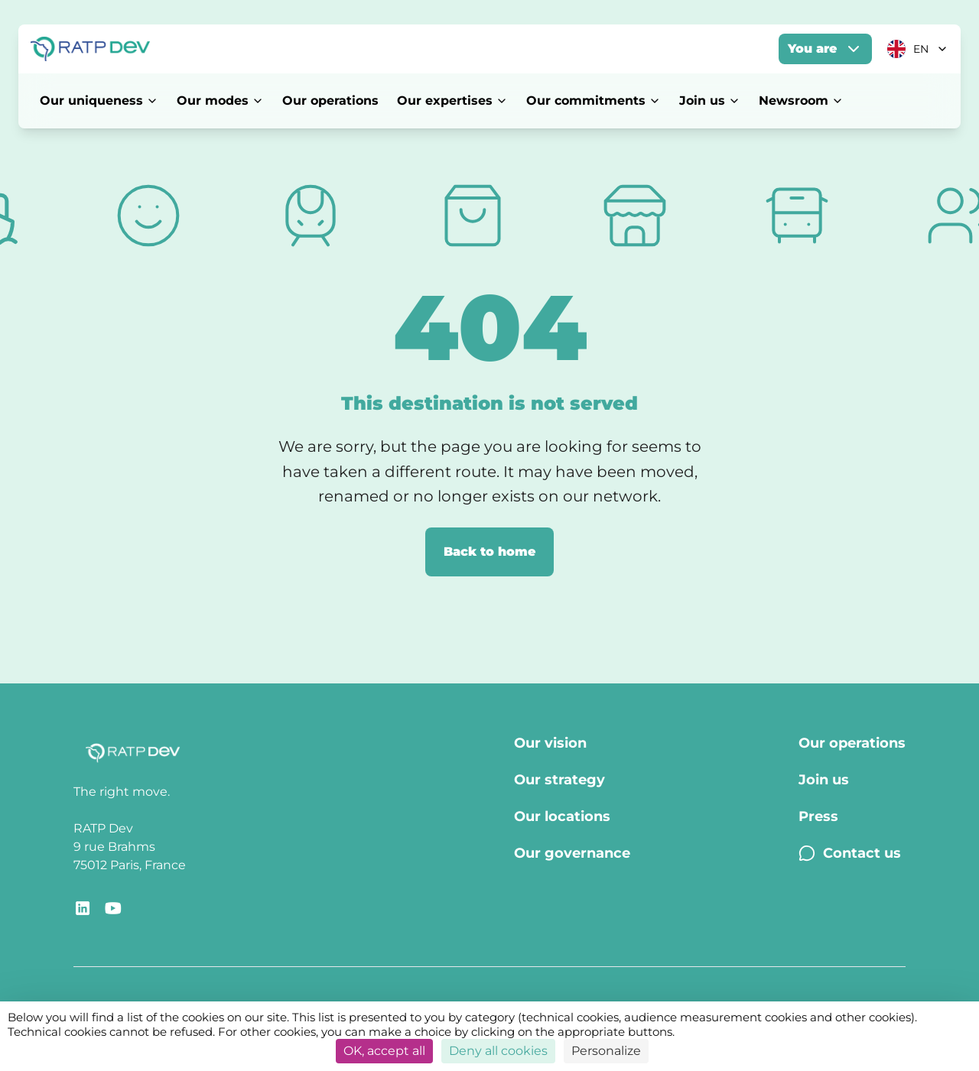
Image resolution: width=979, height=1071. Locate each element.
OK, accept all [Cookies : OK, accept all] (384, 1050)
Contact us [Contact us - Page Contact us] (849, 853)
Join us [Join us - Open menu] (709, 100)
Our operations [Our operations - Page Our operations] (852, 743)
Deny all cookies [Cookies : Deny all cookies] (498, 1050)
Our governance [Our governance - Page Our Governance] (572, 853)
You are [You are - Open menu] (825, 49)
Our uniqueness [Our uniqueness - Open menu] (99, 100)
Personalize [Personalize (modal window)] (606, 1050)
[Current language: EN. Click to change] (917, 49)
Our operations (330, 100)
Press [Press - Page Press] (818, 816)
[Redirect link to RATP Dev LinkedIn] (82, 908)
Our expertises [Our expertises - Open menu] (452, 100)
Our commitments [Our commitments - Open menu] (593, 100)
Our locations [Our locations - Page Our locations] (562, 816)
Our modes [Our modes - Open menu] (220, 100)
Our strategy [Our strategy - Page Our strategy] (559, 779)
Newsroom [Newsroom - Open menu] (801, 100)
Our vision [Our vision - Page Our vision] (550, 743)
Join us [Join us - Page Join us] (823, 779)
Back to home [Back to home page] (489, 551)
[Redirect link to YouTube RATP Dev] (113, 908)
